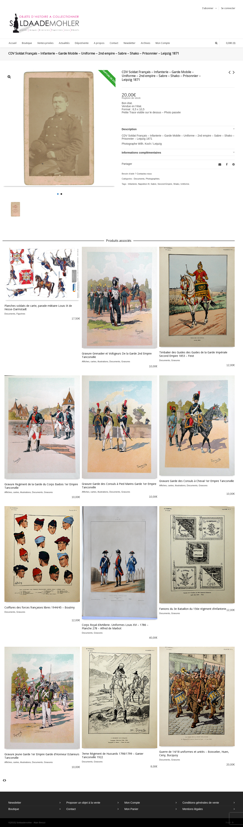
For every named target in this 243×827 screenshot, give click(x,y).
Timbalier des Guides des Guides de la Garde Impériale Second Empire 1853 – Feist (193, 354)
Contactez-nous (144, 174)
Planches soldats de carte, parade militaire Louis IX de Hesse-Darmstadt (38, 307)
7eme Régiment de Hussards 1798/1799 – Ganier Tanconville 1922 (112, 755)
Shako (176, 184)
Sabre (153, 184)
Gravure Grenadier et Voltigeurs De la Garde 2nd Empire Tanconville (117, 355)
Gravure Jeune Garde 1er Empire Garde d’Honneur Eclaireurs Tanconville (41, 756)
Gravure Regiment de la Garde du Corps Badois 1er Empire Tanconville (41, 486)
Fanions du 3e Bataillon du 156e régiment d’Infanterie (192, 609)
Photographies (152, 179)
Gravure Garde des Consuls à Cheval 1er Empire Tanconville (196, 481)
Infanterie (132, 184)
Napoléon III (143, 184)
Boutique (13, 809)
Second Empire (164, 184)
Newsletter (14, 802)
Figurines (20, 314)
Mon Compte (132, 802)
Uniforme (185, 184)
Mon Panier (131, 809)
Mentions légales (192, 809)
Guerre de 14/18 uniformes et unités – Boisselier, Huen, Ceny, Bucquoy (194, 753)
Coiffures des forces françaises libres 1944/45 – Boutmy (39, 607)
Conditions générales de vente (200, 802)
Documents (139, 179)
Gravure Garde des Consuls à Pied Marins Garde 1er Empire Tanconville (119, 485)
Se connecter (228, 8)
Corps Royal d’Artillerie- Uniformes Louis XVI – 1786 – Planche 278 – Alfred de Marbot (115, 626)
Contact (71, 809)
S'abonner (207, 8)
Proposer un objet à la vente (83, 802)
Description (129, 129)
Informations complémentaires (141, 152)
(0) (228, 43)
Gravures (125, 361)
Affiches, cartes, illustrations (95, 361)
